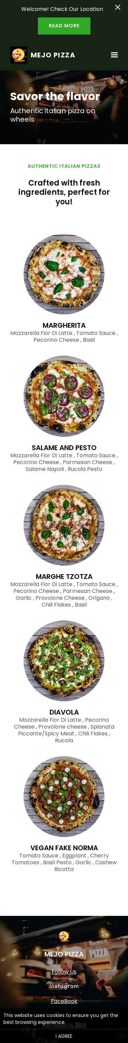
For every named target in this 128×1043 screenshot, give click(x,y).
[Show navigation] (113, 55)
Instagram (64, 986)
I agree (64, 1036)
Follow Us (64, 972)
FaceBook (64, 1001)
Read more (64, 25)
